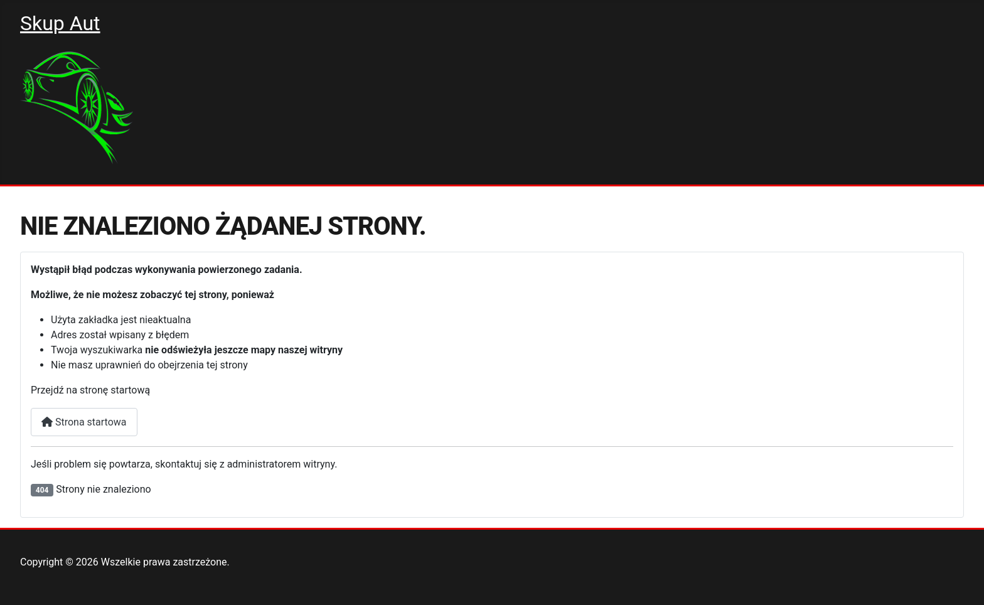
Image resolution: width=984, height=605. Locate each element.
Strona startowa (84, 422)
